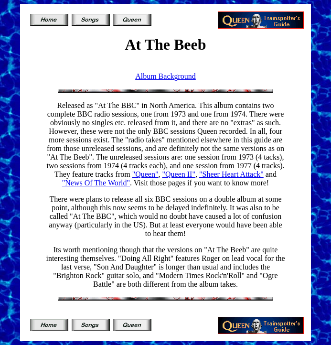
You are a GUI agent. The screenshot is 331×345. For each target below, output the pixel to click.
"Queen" (145, 174)
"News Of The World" (96, 183)
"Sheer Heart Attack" (231, 174)
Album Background (165, 76)
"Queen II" (178, 174)
